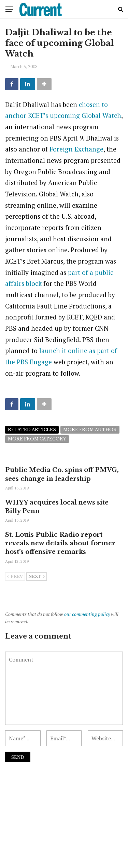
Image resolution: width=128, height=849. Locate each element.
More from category (37, 438)
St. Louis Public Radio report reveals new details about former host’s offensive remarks (60, 543)
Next (36, 577)
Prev (15, 577)
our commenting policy (87, 614)
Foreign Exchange (76, 149)
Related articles (32, 429)
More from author (90, 429)
